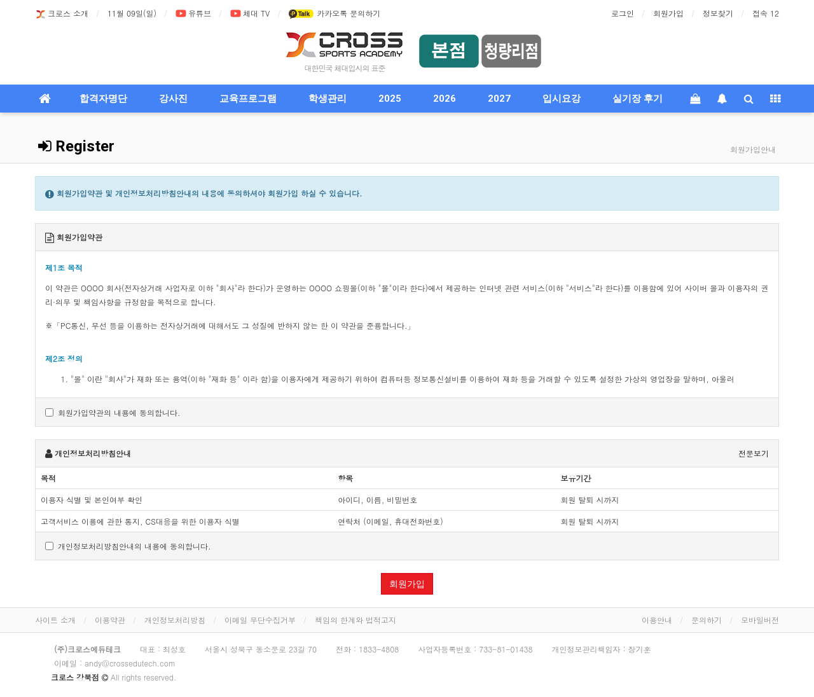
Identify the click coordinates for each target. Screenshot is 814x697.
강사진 (173, 98)
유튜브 (193, 14)
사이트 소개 (55, 619)
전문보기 (753, 453)
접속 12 (765, 13)
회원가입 (668, 13)
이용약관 (110, 619)
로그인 (622, 13)
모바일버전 (760, 619)
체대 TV (250, 14)
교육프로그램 (248, 98)
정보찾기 (718, 13)
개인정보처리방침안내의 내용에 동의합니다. (128, 546)
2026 (444, 98)
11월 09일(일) (131, 13)
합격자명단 (103, 98)
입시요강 (561, 98)
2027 (499, 98)
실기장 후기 (637, 98)
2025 (389, 98)
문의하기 (706, 619)
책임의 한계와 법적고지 (355, 619)
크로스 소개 (61, 14)
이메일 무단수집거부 (260, 619)
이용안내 (657, 619)
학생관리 (327, 98)
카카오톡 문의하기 (334, 14)
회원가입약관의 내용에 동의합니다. (113, 412)
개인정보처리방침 (174, 619)
